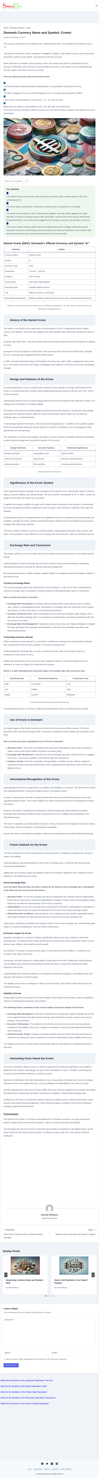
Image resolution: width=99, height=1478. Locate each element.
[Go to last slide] (5, 1275)
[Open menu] (97, 5)
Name (28, 28)
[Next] (93, 1275)
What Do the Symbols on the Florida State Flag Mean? (23, 1392)
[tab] (45, 1295)
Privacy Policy (37, 1469)
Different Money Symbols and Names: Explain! (73, 1231)
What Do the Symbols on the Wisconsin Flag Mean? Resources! (27, 1398)
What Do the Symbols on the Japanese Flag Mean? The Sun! (26, 1380)
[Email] (73, 1352)
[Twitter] (47, 1463)
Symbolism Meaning (17, 28)
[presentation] (25, 1266)
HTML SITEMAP (66, 1469)
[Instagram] (52, 1463)
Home (6, 28)
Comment (9, 1320)
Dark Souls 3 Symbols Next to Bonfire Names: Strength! (26, 1233)
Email (55, 1353)
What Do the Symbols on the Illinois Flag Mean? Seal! (23, 1386)
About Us (47, 1469)
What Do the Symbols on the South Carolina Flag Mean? (24, 1403)
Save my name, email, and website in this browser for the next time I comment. (36, 1359)
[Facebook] (42, 1463)
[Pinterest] (56, 1463)
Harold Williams (49, 1214)
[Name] (26, 1352)
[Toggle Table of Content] (26, 181)
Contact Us (55, 1469)
